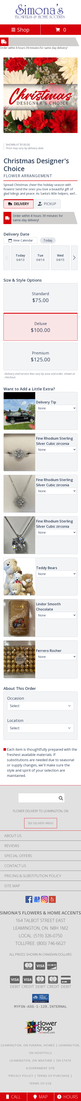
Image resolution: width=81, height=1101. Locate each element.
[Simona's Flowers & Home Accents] (41, 18)
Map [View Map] (40, 1097)
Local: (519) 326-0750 (40, 936)
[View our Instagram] (44, 901)
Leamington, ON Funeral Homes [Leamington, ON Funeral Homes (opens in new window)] (28, 1045)
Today (47, 240)
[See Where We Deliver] (40, 823)
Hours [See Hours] (67, 1097)
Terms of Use (40, 1083)
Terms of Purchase (53, 1076)
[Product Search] (41, 798)
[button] (40, 998)
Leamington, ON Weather (31, 1060)
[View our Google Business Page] (36, 901)
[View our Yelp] (52, 901)
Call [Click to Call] (13, 1097)
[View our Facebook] (28, 901)
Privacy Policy (21, 1076)
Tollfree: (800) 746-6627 (40, 943)
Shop (20, 29)
